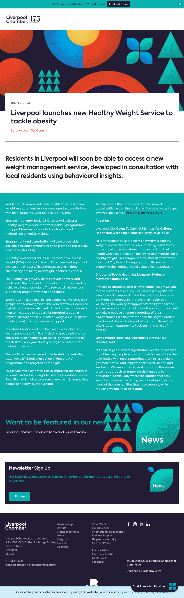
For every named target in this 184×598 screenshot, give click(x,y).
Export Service (101, 528)
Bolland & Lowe (151, 570)
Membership (65, 524)
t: (14, 561)
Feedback (98, 561)
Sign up (19, 496)
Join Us (61, 528)
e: (30, 564)
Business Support (102, 535)
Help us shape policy (104, 539)
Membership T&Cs (103, 554)
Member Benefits (68, 531)
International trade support (108, 531)
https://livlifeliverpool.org (144, 213)
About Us (62, 546)
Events (61, 543)
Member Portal (101, 543)
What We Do (99, 524)
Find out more (118, 4)
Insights (62, 539)
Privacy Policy (100, 550)
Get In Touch (99, 558)
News (60, 535)
